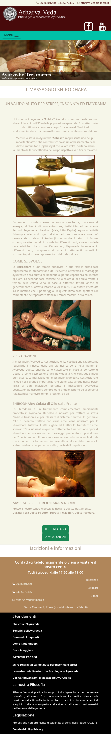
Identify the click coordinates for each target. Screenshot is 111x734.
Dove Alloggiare (23, 650)
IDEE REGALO (55, 529)
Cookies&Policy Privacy (27, 729)
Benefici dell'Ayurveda (27, 630)
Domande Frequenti (25, 637)
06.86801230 (48, 3)
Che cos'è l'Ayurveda (26, 624)
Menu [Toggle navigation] (11, 35)
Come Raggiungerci (25, 643)
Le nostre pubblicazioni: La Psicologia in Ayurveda (45, 671)
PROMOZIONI (55, 537)
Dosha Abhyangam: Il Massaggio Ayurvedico (41, 678)
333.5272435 (66, 3)
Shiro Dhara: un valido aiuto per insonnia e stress (45, 664)
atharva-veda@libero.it (95, 3)
